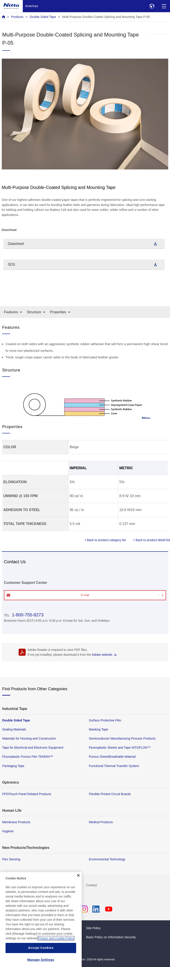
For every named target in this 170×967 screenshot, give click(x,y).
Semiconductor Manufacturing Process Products (122, 738)
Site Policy (93, 928)
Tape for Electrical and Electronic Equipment (32, 747)
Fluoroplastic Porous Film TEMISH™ (27, 756)
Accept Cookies (41, 954)
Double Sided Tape (43, 17)
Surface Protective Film (105, 720)
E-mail (85, 595)
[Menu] (164, 6)
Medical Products (101, 822)
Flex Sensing (11, 859)
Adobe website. (104, 654)
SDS (11, 264)
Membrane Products (16, 822)
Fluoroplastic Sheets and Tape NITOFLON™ (120, 747)
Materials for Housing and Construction (29, 738)
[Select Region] (152, 6)
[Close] (78, 882)
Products (17, 17)
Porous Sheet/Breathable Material (112, 756)
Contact (91, 885)
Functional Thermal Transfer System (114, 765)
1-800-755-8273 (27, 614)
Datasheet (16, 244)
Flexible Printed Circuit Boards (110, 794)
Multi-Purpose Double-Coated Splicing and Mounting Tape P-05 (106, 17)
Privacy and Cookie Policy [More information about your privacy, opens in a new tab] (56, 945)
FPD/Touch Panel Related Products (26, 794)
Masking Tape (98, 729)
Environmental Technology (107, 859)
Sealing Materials (14, 729)
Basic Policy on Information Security (111, 937)
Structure (34, 312)
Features (11, 312)
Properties (58, 312)
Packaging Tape (13, 765)
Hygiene (8, 831)
